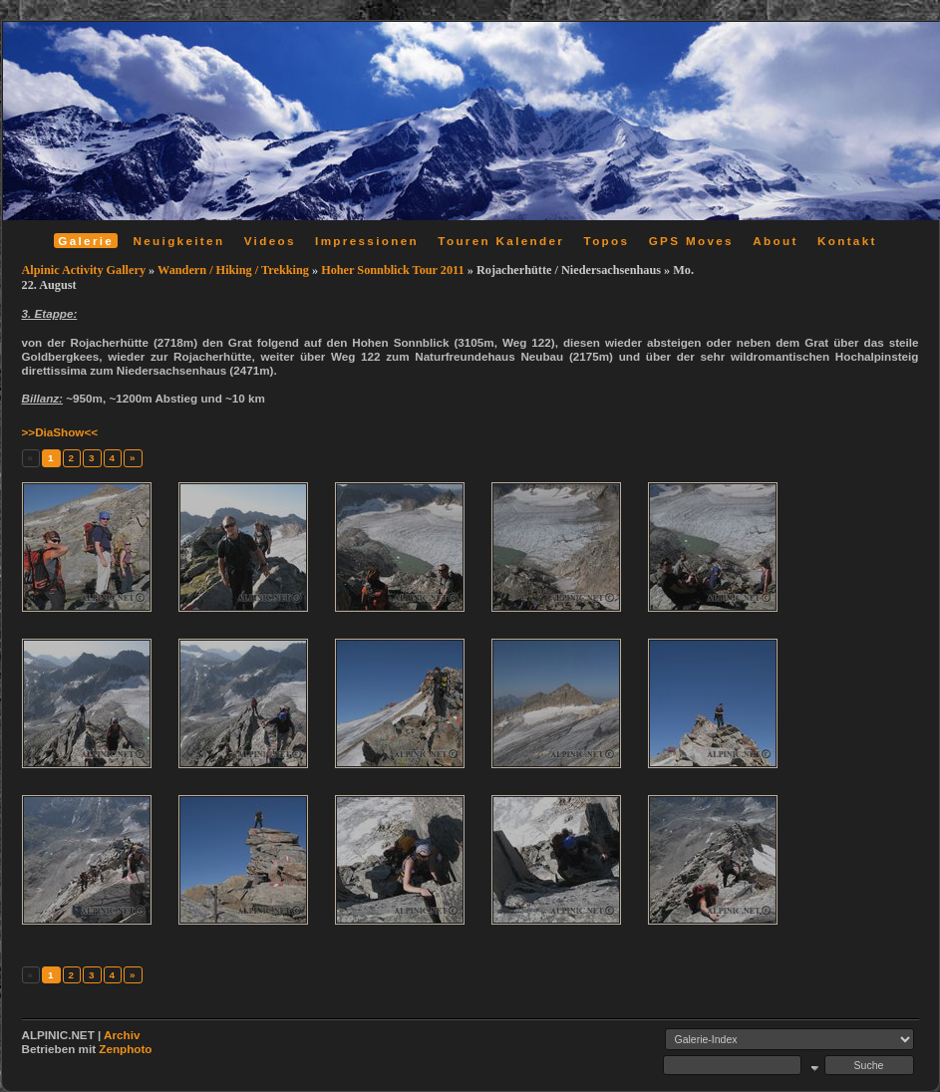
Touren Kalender (501, 240)
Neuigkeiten (179, 240)
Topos (607, 240)
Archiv (122, 1034)
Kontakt (847, 240)
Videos (270, 240)
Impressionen (367, 240)
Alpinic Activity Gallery (84, 270)
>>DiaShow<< (60, 431)
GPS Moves (691, 240)
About (775, 240)
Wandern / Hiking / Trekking (233, 270)
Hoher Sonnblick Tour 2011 (393, 270)
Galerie (86, 240)
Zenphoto (125, 1048)
